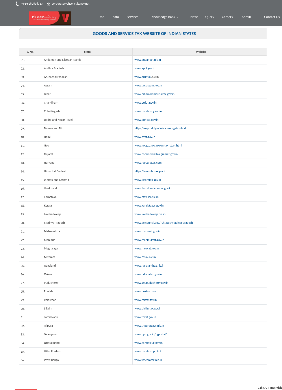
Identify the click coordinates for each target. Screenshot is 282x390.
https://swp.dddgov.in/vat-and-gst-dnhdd (160, 128)
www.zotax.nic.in (145, 257)
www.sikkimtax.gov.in (147, 308)
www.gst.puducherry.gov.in (151, 283)
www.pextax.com (145, 291)
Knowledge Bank (165, 17)
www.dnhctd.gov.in (146, 120)
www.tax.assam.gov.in (148, 85)
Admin (248, 17)
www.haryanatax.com (148, 163)
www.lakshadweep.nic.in (149, 214)
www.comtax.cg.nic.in (148, 111)
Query (210, 17)
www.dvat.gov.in (144, 137)
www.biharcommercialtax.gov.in (154, 94)
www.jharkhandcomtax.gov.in (152, 188)
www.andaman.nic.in (147, 60)
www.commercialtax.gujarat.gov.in (156, 154)
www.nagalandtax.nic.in (149, 265)
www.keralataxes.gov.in (149, 205)
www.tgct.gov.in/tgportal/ (150, 334)
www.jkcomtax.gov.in (147, 180)
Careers (227, 17)
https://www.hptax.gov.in (150, 171)
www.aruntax (142, 77)
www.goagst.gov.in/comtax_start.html (158, 145)
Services (133, 17)
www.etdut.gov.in (145, 102)
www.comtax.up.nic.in (148, 351)
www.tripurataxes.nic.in (149, 326)
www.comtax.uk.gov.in (148, 343)
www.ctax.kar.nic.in (146, 197)
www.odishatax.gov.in (148, 274)
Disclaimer (263, 383)
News (195, 17)
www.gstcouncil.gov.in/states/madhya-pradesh (163, 223)
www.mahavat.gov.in (147, 231)
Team (115, 17)
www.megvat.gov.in (146, 248)
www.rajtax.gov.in (145, 300)
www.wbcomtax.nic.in (148, 360)
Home (100, 17)
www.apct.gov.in (144, 68)
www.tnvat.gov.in (145, 317)
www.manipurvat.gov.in (149, 240)
